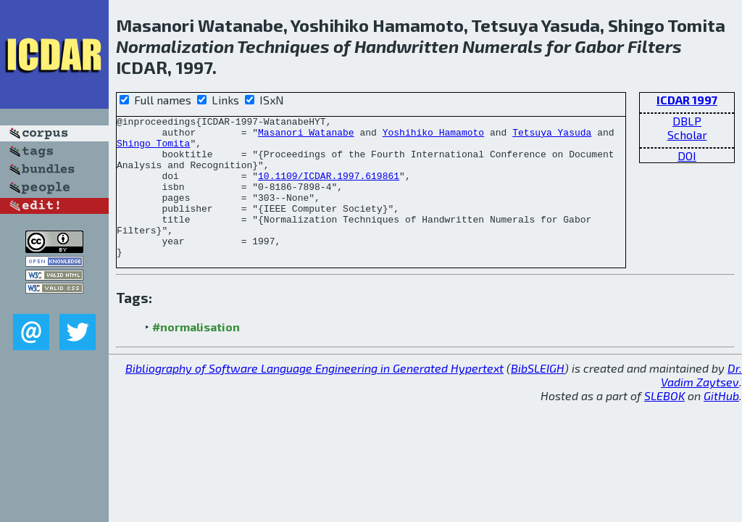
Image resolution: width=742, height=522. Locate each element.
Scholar (687, 134)
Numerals (502, 46)
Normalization (175, 46)
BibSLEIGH (537, 396)
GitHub (721, 424)
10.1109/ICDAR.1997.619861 (328, 188)
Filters (655, 46)
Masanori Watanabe (306, 136)
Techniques (283, 46)
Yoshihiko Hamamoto (433, 136)
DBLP (686, 121)
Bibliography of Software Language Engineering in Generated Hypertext (314, 396)
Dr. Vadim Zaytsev (701, 403)
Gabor (599, 46)
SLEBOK (664, 424)
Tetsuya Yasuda (551, 136)
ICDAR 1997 (686, 100)
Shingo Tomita (153, 149)
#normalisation (196, 355)
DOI (687, 155)
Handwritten (406, 46)
